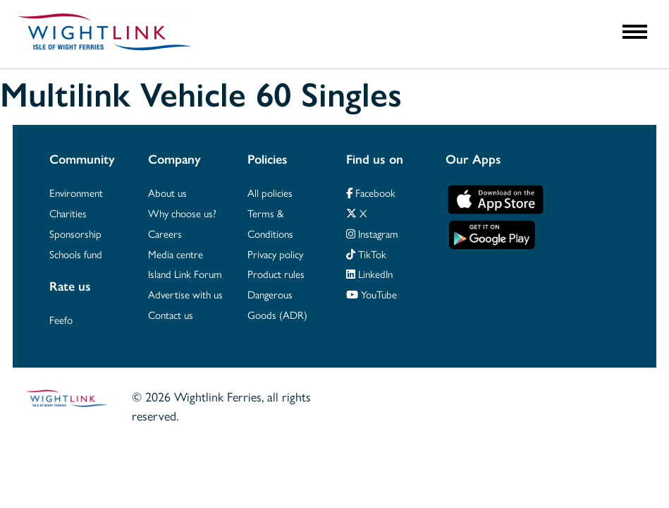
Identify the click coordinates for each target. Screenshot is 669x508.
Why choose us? (182, 213)
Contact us (170, 315)
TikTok (366, 254)
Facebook (370, 193)
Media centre (175, 254)
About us (167, 193)
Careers (165, 234)
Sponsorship (75, 234)
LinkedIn (369, 274)
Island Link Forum (185, 274)
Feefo (61, 320)
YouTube (371, 295)
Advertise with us (185, 295)
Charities (68, 213)
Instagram (372, 234)
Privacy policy (275, 254)
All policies (270, 193)
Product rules (276, 274)
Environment (76, 193)
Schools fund (75, 254)
